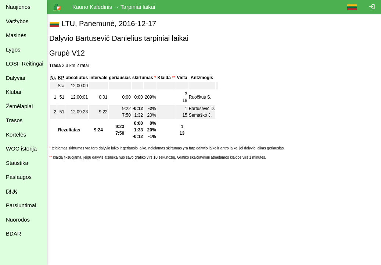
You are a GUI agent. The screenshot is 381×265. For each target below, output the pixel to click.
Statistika (17, 163)
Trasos (14, 120)
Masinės (16, 35)
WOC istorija (21, 148)
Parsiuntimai (21, 205)
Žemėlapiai (19, 106)
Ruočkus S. (204, 97)
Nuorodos (18, 219)
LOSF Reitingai (24, 63)
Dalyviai (15, 78)
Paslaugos (19, 177)
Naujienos (18, 7)
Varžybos (17, 21)
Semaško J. (204, 115)
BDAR (13, 233)
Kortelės (16, 134)
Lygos (13, 49)
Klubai (13, 92)
